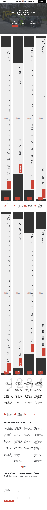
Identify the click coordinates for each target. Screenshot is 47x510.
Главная (16, 1)
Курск (34, 1)
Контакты (30, 1)
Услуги (20, 1)
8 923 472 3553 (42, 1)
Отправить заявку (9, 502)
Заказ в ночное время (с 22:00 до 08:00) (12, 493)
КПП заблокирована (8, 492)
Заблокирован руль (8, 491)
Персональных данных (34, 506)
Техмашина (6, 1)
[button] (6, 119)
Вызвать (20, 169)
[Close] (9, 48)
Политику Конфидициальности (20, 506)
